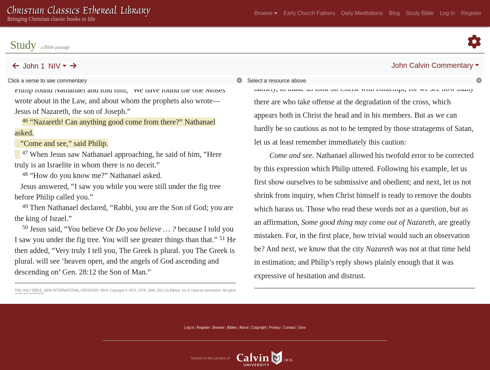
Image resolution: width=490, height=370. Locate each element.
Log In (447, 13)
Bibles (232, 327)
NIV (54, 66)
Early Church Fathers (309, 13)
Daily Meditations (362, 13)
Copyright (258, 327)
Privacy (275, 327)
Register (471, 13)
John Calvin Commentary (432, 65)
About (243, 327)
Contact (290, 327)
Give (301, 327)
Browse (265, 13)
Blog (394, 13)
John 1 (34, 66)
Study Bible (420, 13)
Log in (189, 327)
